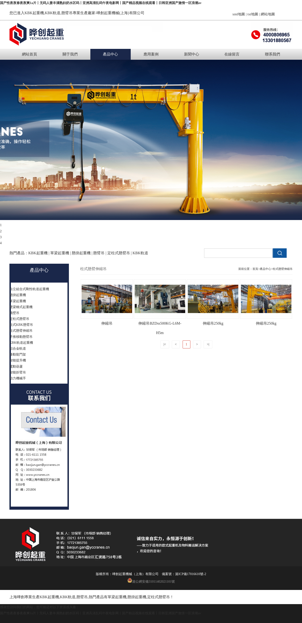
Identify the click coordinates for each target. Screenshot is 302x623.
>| (208, 344)
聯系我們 (272, 54)
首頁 (255, 269)
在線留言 (231, 54)
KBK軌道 (68, 597)
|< (165, 344)
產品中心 (110, 54)
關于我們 (70, 54)
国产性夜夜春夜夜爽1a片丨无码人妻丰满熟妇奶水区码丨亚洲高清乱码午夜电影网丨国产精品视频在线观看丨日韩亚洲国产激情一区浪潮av (100, 3)
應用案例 (151, 54)
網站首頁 (29, 54)
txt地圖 (252, 14)
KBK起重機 (34, 13)
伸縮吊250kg (213, 323)
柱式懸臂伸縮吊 (283, 269)
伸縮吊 (107, 323)
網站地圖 (268, 14)
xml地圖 (238, 14)
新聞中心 (191, 54)
